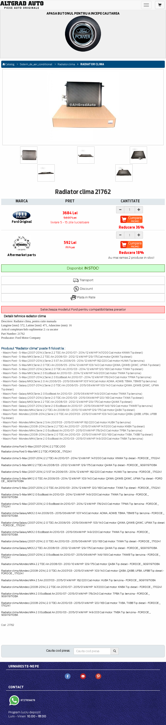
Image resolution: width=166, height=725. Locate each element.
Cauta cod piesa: (58, 650)
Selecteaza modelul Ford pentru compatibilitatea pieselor (83, 309)
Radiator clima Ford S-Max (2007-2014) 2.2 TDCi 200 (33, 446)
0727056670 (27, 700)
